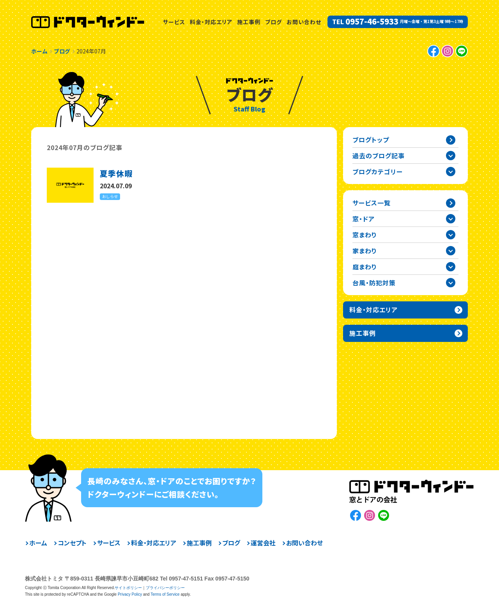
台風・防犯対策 (374, 282)
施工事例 (248, 22)
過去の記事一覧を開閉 (450, 155)
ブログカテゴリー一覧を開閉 (450, 171)
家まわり (364, 250)
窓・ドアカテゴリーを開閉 (450, 219)
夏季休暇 (116, 173)
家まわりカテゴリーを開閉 (450, 250)
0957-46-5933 (371, 21)
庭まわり (364, 266)
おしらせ (110, 196)
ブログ (273, 22)
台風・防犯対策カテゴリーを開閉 (450, 282)
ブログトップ (370, 139)
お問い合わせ (304, 22)
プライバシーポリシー (165, 588)
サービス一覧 (371, 202)
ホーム (38, 543)
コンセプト (72, 543)
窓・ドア (363, 218)
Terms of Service (164, 594)
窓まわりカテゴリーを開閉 (450, 234)
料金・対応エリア (211, 22)
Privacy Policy (130, 594)
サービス (174, 22)
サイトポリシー (128, 588)
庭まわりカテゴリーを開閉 (450, 266)
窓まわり (364, 234)
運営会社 (263, 543)
